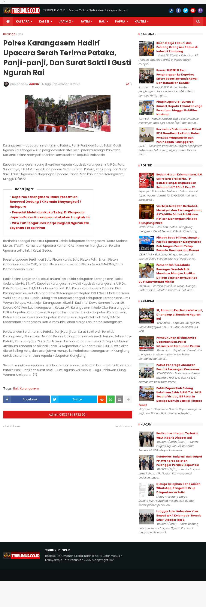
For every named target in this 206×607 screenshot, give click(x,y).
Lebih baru (12, 426)
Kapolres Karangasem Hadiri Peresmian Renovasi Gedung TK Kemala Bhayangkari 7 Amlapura (45, 202)
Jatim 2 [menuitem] (65, 21)
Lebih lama (122, 426)
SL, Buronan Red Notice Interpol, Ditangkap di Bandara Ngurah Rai (179, 314)
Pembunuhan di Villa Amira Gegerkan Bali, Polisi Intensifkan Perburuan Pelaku (178, 342)
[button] (198, 21)
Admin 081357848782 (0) (68, 414)
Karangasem (29, 388)
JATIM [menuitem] (85, 21)
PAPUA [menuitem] (120, 21)
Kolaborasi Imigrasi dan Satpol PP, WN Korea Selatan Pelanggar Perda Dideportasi (179, 461)
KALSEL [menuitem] (44, 21)
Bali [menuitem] (102, 21)
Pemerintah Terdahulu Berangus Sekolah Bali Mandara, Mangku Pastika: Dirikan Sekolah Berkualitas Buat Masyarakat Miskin (168, 273)
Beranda (9, 34)
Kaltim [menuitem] (140, 21)
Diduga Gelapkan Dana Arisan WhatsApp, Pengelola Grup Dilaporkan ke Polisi (178, 488)
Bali (20, 34)
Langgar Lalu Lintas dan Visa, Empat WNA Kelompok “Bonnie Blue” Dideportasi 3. (178, 515)
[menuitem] (8, 21)
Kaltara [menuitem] (23, 21)
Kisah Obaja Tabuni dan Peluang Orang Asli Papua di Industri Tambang (177, 47)
